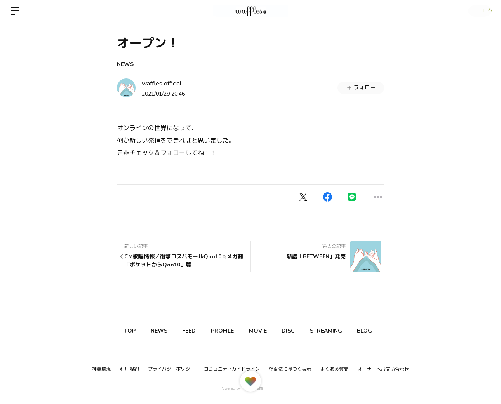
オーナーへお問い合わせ (383, 369)
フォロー (361, 87)
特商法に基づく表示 (290, 369)
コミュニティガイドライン (232, 369)
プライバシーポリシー (171, 369)
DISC (312, 330)
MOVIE (278, 330)
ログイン (477, 11)
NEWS (125, 64)
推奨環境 (101, 369)
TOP (132, 330)
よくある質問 (334, 369)
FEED (200, 330)
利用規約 (129, 369)
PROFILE (237, 330)
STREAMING (355, 330)
